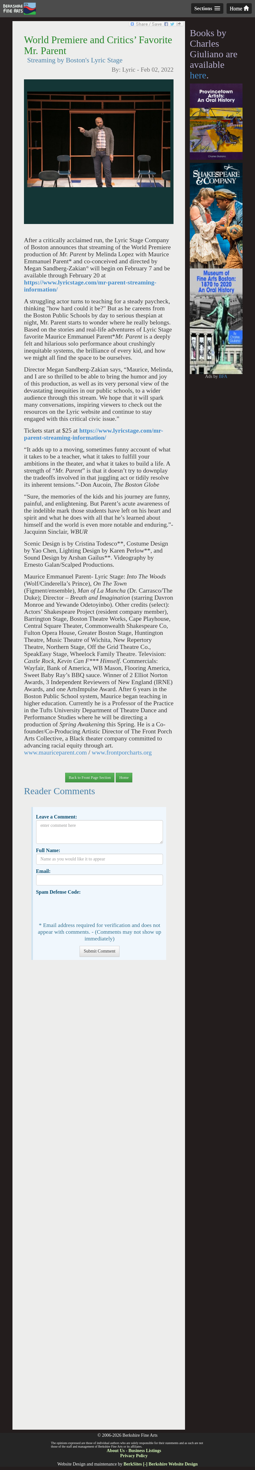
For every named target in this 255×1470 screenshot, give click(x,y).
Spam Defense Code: (58, 892)
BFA (223, 376)
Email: (43, 871)
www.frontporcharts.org (122, 752)
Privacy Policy (134, 1455)
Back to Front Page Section (90, 777)
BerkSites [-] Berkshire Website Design (160, 1464)
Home (239, 8)
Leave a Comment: (56, 816)
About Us (116, 1450)
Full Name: (48, 850)
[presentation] (84, 907)
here (198, 75)
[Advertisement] (98, 1198)
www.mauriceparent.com (55, 752)
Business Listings (144, 1450)
